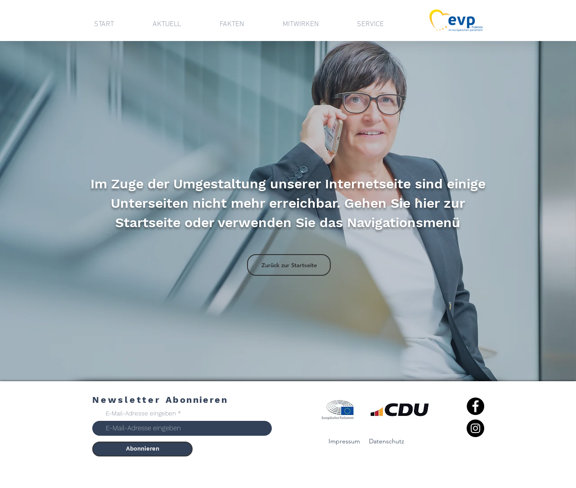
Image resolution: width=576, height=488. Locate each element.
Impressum (344, 441)
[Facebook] (475, 406)
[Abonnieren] (142, 449)
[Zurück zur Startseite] (289, 265)
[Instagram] (475, 428)
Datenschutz (386, 441)
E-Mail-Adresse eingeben (141, 413)
